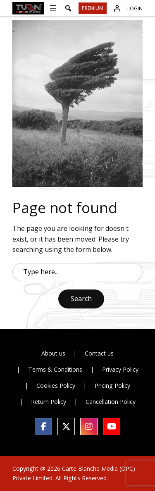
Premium (92, 8)
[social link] (43, 426)
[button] (68, 8)
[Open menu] (53, 8)
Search (81, 298)
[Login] (117, 8)
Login (135, 8)
